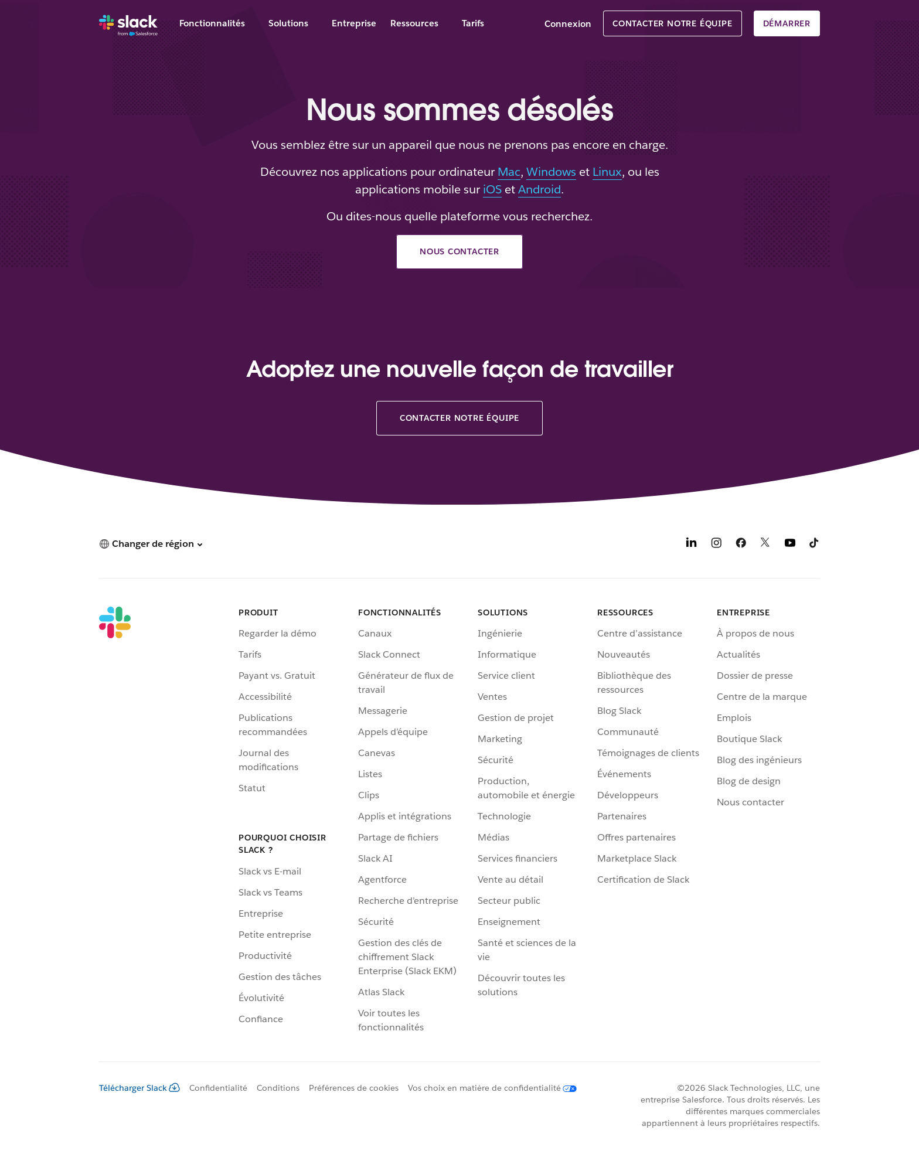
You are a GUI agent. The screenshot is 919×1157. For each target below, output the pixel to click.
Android (539, 189)
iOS (492, 189)
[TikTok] (814, 545)
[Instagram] (716, 545)
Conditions (278, 1088)
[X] (765, 545)
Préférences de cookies (354, 1088)
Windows (551, 171)
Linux (607, 171)
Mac (509, 171)
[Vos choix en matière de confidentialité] (488, 1088)
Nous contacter (459, 251)
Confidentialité (218, 1088)
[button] (150, 543)
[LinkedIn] (691, 545)
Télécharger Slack (139, 1088)
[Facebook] (741, 545)
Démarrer (787, 23)
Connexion (567, 23)
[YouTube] (790, 545)
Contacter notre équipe (672, 23)
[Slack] (128, 23)
